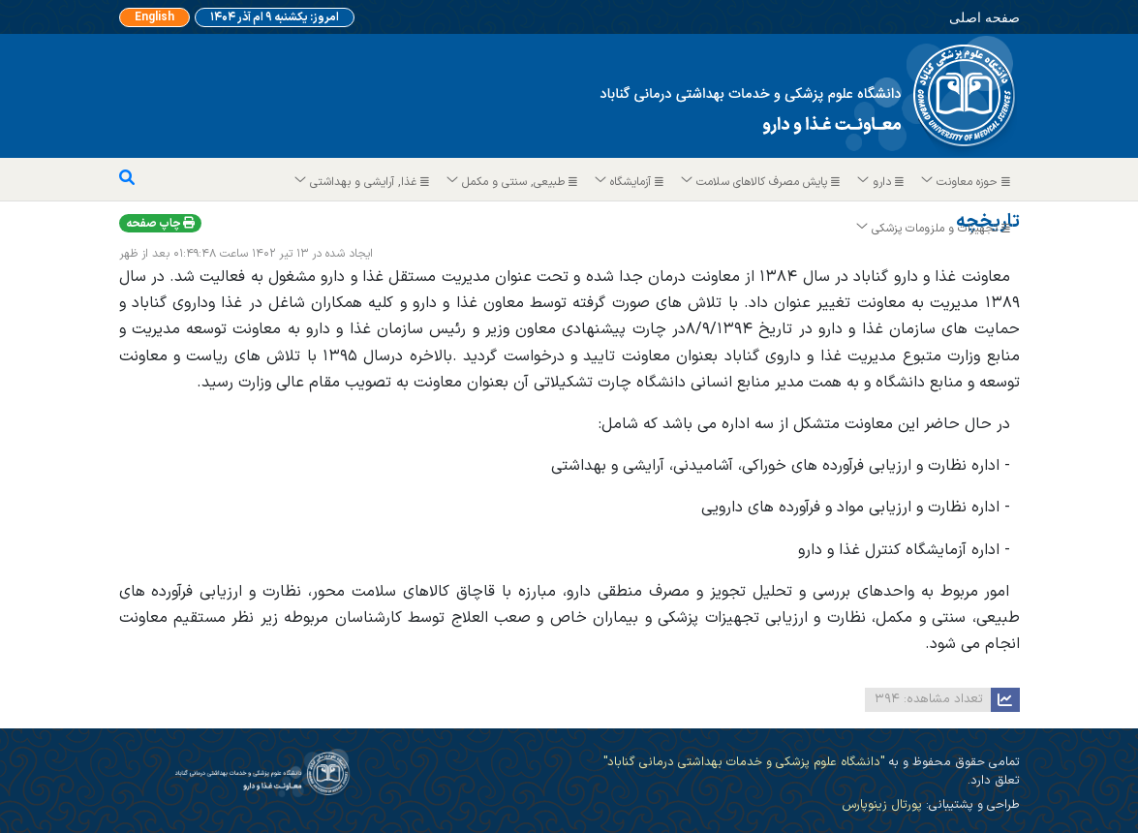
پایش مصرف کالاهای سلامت (761, 182)
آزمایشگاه (630, 182)
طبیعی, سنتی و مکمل (513, 182)
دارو (881, 182)
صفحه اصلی (983, 17)
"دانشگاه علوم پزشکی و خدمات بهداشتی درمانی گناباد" (743, 762)
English (154, 17)
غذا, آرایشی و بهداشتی (363, 182)
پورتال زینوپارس (882, 804)
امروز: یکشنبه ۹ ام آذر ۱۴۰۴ (274, 17)
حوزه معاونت (966, 182)
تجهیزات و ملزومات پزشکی (934, 228)
